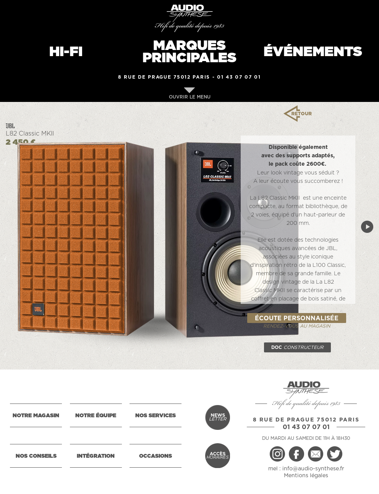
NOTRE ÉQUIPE (95, 415)
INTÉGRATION (96, 456)
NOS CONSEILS (36, 456)
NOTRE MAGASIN (36, 415)
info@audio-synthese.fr (313, 468)
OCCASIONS (155, 456)
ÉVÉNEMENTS (313, 52)
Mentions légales (306, 475)
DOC (297, 347)
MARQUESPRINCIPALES (189, 52)
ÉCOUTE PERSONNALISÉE (297, 318)
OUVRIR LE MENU (190, 93)
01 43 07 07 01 (239, 77)
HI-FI (66, 52)
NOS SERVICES (155, 415)
